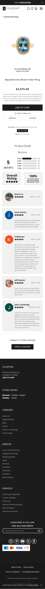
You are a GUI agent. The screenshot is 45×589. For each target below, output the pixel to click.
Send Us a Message (10, 429)
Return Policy (16, 567)
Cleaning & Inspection (11, 494)
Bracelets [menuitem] (6, 474)
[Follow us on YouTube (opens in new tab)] (22, 541)
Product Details (22, 146)
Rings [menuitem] (4, 460)
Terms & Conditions (13, 572)
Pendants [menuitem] (6, 470)
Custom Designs (9, 498)
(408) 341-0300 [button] (25, 2)
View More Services (10, 511)
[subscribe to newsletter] (39, 531)
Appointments (8, 419)
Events (5, 426)
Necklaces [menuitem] (6, 467)
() (39, 158)
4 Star (19, 161)
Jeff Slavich (20, 280)
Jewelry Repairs (8, 508)
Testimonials (7, 433)
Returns (33, 118)
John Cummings (22, 304)
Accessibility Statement (30, 572)
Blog (4, 423)
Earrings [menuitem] (5, 463)
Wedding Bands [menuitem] (8, 457)
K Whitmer (20, 236)
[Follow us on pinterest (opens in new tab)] (16, 541)
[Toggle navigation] (41, 8)
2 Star (19, 166)
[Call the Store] (8, 377)
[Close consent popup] (41, 585)
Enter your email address (22, 526)
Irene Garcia (20, 212)
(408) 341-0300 (22, 71)
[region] (22, 45)
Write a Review (22, 347)
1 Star (19, 168)
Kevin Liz (19, 194)
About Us (6, 416)
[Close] (42, 2)
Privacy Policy (28, 567)
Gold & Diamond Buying (12, 504)
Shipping (12, 118)
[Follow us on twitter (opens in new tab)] (28, 541)
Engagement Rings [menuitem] (10, 453)
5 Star (19, 158)
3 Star (19, 163)
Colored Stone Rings (11, 17)
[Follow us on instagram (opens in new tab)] (11, 541)
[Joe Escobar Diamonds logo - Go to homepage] (11, 8)
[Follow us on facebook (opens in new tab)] (34, 541)
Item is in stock (22, 130)
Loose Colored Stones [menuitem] (11, 450)
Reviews (22, 152)
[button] (28, 8)
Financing (6, 501)
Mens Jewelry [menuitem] (7, 477)
